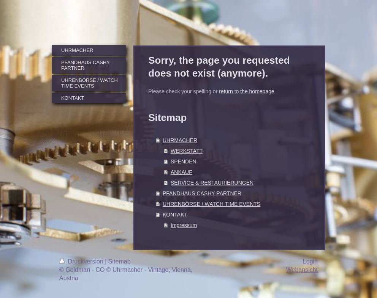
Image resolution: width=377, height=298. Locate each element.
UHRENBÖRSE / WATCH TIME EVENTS (211, 204)
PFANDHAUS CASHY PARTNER (202, 193)
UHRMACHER (180, 140)
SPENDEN (183, 161)
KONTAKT (175, 215)
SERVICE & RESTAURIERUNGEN (212, 183)
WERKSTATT (187, 151)
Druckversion (82, 261)
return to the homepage (246, 91)
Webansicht (302, 270)
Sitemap (119, 261)
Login (310, 261)
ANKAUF (181, 172)
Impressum (184, 225)
